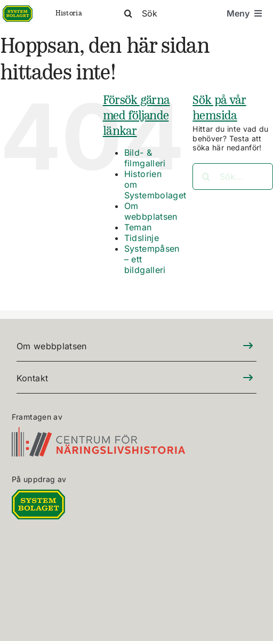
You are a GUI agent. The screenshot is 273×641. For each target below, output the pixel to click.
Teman (138, 227)
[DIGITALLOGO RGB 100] (38, 495)
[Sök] (166, 13)
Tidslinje (141, 238)
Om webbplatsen (151, 211)
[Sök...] (232, 176)
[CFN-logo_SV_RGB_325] (98, 433)
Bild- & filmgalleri (145, 158)
